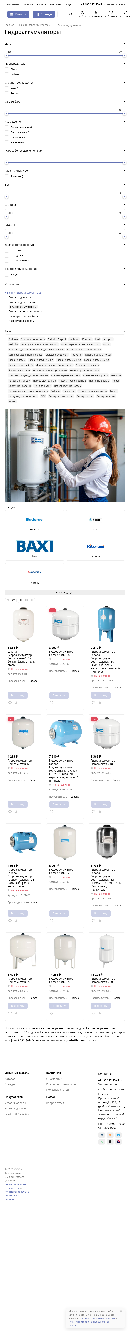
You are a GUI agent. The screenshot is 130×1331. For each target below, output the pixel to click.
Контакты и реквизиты (61, 1084)
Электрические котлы (61, 396)
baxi (97, 339)
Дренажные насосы (87, 365)
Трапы (113, 391)
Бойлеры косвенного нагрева (25, 354)
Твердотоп (69, 391)
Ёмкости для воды (20, 297)
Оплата (41, 4)
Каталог (10, 1079)
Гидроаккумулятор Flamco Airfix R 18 (103, 762)
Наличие (116, 375)
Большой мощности (57, 354)
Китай (14, 88)
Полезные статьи (57, 1089)
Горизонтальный (21, 127)
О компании (12, 4)
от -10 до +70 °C (20, 260)
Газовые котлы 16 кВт (40, 359)
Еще (68, 4)
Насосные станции (19, 380)
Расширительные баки (23, 316)
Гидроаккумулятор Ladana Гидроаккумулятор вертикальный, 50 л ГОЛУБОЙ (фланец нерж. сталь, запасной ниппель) (105, 661)
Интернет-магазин (18, 1073)
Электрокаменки (106, 396)
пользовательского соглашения (97, 1318)
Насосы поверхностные (72, 380)
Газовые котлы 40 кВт (20, 365)
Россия (15, 93)
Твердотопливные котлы (92, 391)
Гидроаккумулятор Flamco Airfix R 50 (61, 980)
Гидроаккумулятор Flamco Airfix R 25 (61, 871)
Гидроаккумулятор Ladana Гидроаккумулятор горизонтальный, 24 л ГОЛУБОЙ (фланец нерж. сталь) (22, 878)
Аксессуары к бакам (21, 321)
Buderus (13, 339)
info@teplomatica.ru (111, 1089)
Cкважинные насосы (33, 339)
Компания (53, 1073)
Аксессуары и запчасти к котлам (39, 344)
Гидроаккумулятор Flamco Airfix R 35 (20, 980)
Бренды (44, 14)
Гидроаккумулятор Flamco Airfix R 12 (20, 762)
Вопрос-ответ (55, 1103)
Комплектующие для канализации (28, 375)
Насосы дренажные (44, 380)
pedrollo (13, 344)
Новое (115, 380)
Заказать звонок (116, 4)
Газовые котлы (16, 359)
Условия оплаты (15, 1103)
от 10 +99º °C (18, 250)
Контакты (55, 4)
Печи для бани (42, 385)
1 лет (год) (17, 176)
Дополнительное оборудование (54, 365)
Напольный (18, 137)
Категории (12, 284)
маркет (12, 401)
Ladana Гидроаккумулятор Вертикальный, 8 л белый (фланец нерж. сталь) (21, 658)
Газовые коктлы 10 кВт (98, 354)
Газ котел (76, 354)
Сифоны (55, 391)
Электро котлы (85, 396)
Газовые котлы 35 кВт (96, 359)
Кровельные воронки (95, 375)
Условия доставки (16, 1108)
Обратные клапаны (19, 385)
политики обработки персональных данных (17, 1195)
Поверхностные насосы (67, 385)
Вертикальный (20, 132)
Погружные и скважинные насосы (28, 391)
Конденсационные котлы (65, 375)
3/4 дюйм (16, 274)
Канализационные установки (50, 370)
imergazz (108, 339)
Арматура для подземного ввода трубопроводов (36, 349)
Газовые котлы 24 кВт (68, 359)
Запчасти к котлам (19, 370)
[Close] (121, 1311)
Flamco (15, 69)
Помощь (52, 1097)
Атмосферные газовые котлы (84, 349)
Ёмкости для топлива (22, 302)
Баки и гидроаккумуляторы (24, 292)
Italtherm (74, 339)
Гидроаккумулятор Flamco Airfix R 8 (61, 653)
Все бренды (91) (65, 592)
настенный (17, 142)
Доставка (28, 4)
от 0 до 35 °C (18, 255)
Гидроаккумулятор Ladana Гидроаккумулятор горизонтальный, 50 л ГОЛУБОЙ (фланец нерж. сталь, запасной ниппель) (63, 770)
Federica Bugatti (57, 339)
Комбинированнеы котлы (84, 370)
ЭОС (43, 396)
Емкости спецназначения (25, 311)
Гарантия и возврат (17, 1113)
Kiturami (87, 339)
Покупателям (14, 1097)
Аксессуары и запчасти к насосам (80, 344)
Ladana (15, 74)
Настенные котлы (99, 380)
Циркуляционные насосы (23, 396)
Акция (106, 344)
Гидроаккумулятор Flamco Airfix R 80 (103, 980)
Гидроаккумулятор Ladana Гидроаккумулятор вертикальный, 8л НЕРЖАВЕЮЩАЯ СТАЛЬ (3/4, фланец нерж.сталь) (106, 879)
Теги (8, 331)
